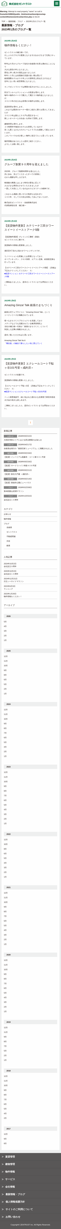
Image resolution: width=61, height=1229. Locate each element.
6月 (5, 680)
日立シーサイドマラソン (14, 581)
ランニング (8, 589)
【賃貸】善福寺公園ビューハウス (17, 483)
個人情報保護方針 (15, 1201)
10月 (6, 666)
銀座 (8, 546)
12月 (6, 656)
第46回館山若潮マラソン (14, 491)
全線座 (9, 527)
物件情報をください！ (18, 45)
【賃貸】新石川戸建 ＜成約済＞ (17, 474)
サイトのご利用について (19, 1209)
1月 (5, 640)
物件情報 (7, 519)
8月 (5, 675)
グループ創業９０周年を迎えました (26, 164)
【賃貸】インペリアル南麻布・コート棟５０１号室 (24, 457)
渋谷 (8, 541)
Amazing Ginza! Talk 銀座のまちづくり (28, 305)
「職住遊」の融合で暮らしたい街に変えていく (23, 343)
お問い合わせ (13, 1216)
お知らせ (7, 514)
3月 (5, 631)
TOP (3, 21)
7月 (5, 733)
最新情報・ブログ (15, 21)
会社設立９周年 (10, 566)
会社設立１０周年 (11, 500)
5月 (5, 622)
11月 (6, 661)
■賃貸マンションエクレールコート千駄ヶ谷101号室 (25, 392)
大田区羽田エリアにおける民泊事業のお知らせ (23, 440)
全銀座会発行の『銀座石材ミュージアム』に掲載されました (28, 448)
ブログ (6, 524)
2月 (5, 636)
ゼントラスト (12, 532)
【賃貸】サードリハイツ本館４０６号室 (20, 466)
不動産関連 (11, 536)
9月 (5, 670)
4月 (5, 626)
